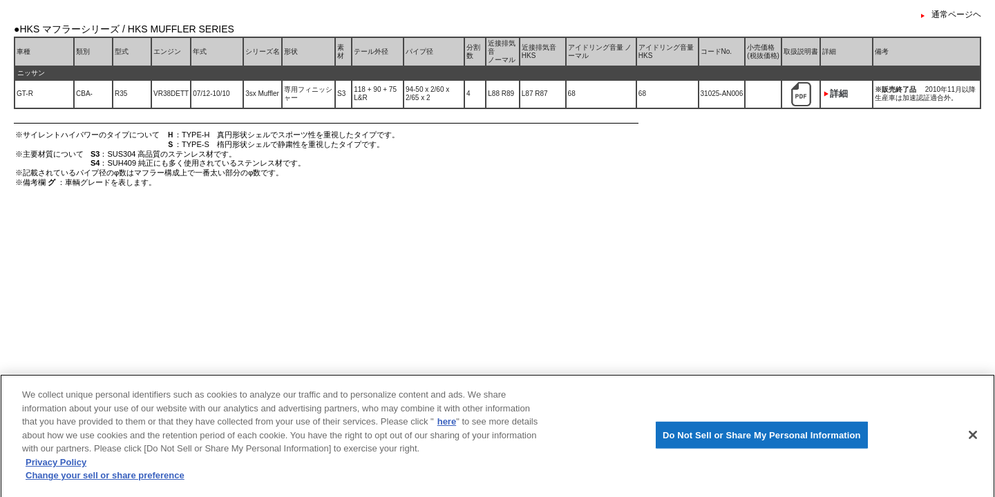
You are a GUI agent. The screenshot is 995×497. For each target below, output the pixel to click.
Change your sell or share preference (105, 479)
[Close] (973, 437)
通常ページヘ (956, 14)
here (446, 425)
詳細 (839, 93)
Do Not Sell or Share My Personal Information (762, 438)
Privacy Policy (56, 465)
